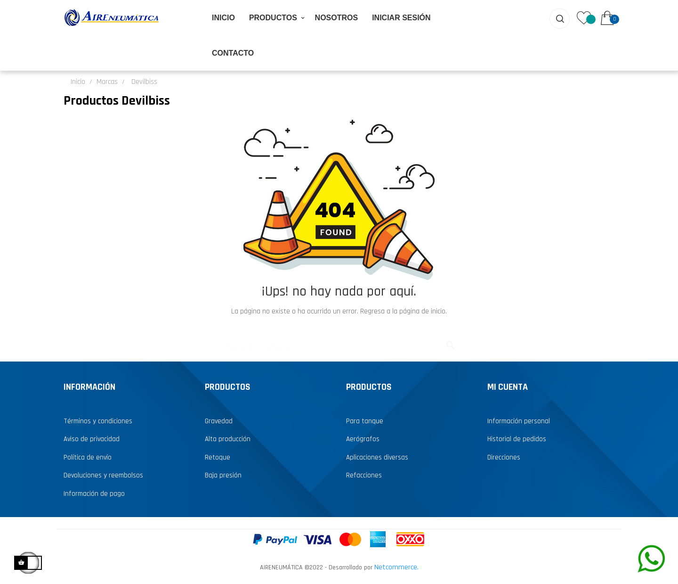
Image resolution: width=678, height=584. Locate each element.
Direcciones (503, 456)
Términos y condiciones (98, 419)
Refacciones (364, 474)
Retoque (217, 456)
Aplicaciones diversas (377, 456)
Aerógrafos (362, 438)
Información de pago (94, 492)
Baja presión (223, 474)
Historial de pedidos (516, 438)
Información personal (518, 419)
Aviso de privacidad (92, 438)
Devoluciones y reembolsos (103, 474)
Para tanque (364, 419)
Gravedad (219, 419)
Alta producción (227, 438)
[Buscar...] (339, 340)
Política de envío (88, 456)
